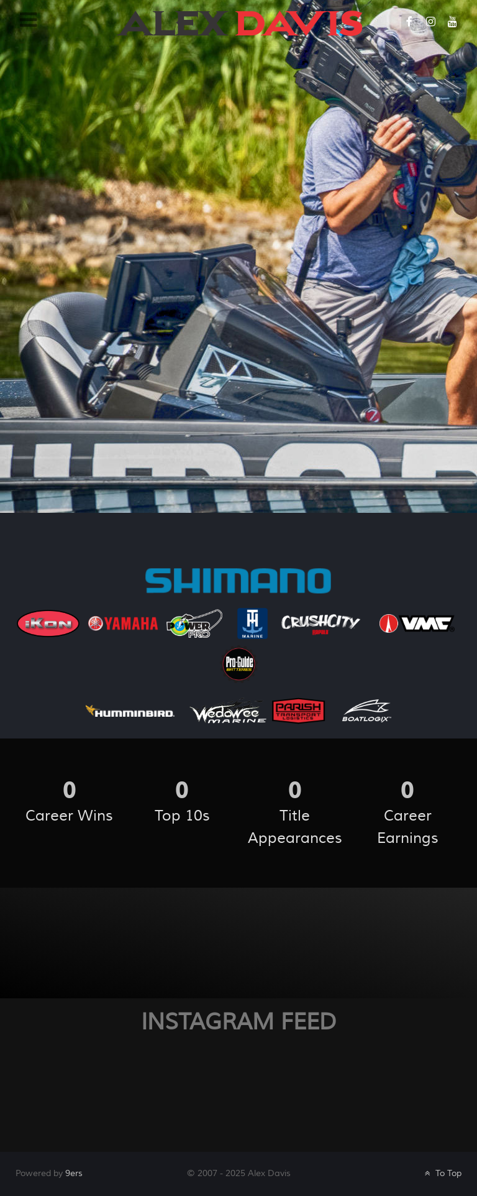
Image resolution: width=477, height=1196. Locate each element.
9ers (74, 1173)
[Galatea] (239, 22)
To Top (441, 1173)
